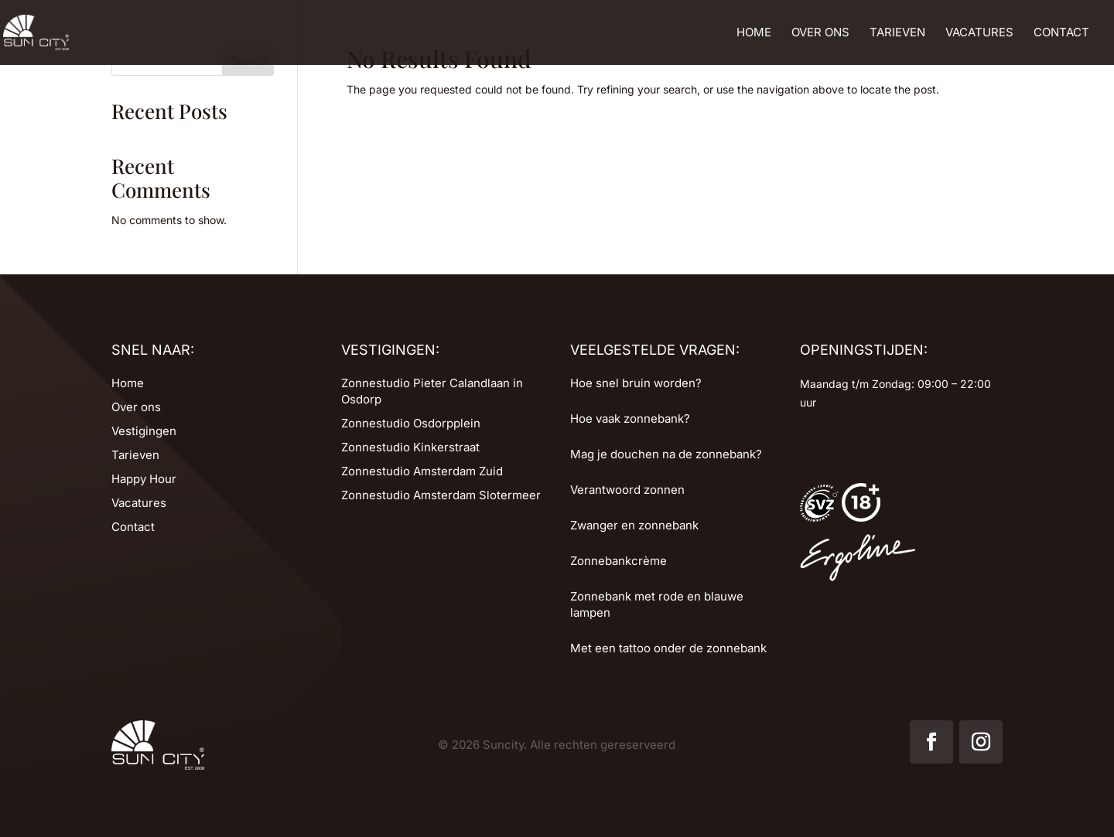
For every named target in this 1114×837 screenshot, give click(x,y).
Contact (1061, 33)
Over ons (820, 33)
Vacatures (979, 33)
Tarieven (897, 33)
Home (753, 33)
